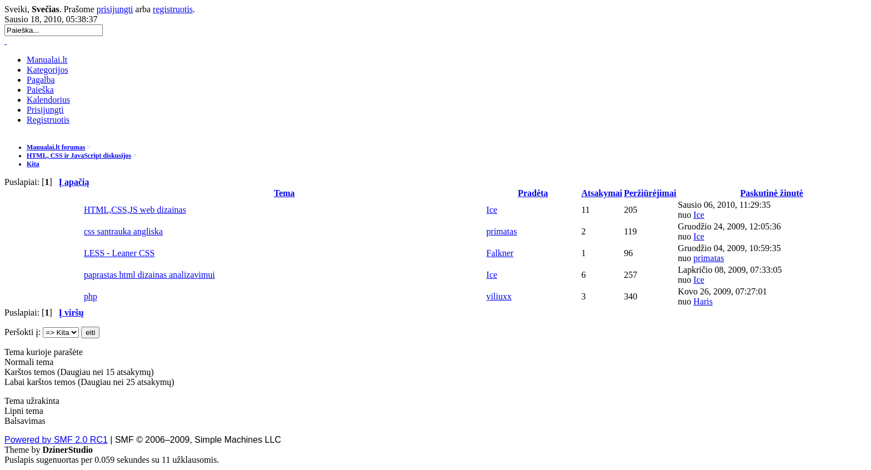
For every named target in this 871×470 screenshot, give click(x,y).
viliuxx (499, 296)
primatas (502, 231)
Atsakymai (601, 193)
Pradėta (533, 193)
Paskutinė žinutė (771, 193)
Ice (492, 209)
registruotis (173, 9)
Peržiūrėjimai (650, 193)
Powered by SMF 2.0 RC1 (56, 439)
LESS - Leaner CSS (119, 253)
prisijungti (115, 9)
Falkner (500, 253)
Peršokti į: (22, 332)
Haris (703, 301)
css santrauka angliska (123, 231)
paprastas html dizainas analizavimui (149, 274)
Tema (284, 193)
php (90, 296)
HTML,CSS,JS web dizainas (135, 209)
